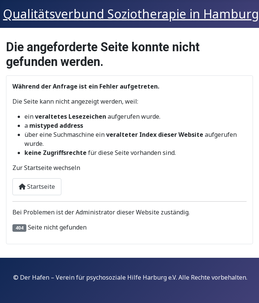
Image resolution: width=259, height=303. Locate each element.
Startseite (37, 186)
